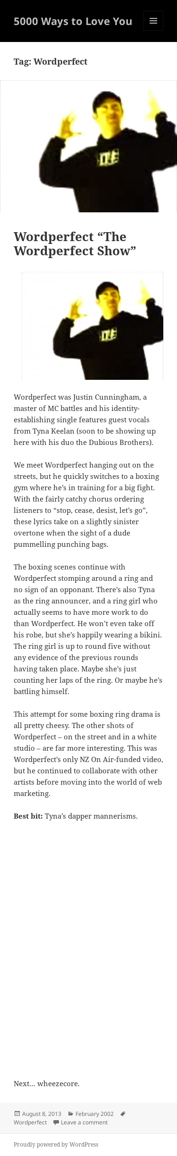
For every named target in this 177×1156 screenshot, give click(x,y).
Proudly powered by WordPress (56, 1144)
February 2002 (95, 1114)
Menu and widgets (153, 30)
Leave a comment (84, 1122)
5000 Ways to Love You (73, 21)
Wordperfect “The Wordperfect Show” (75, 243)
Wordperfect (30, 1122)
